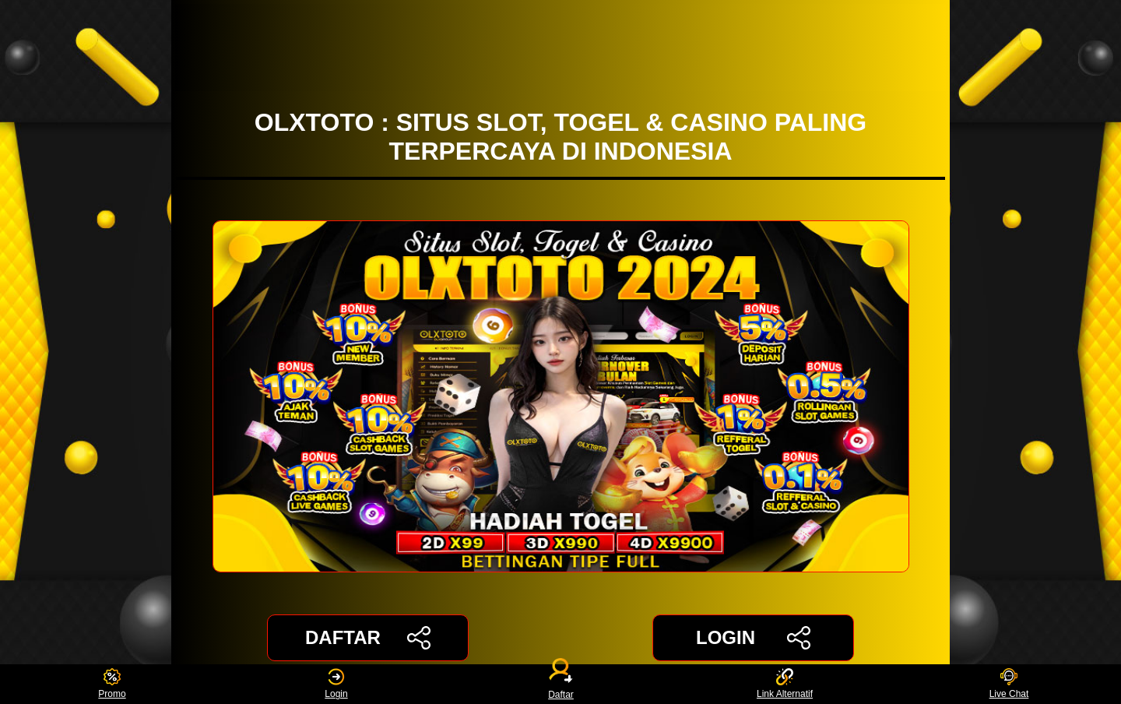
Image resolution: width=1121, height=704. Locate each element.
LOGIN (753, 637)
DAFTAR (367, 637)
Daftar (560, 684)
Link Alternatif (785, 684)
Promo (111, 684)
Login (336, 684)
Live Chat (1009, 684)
